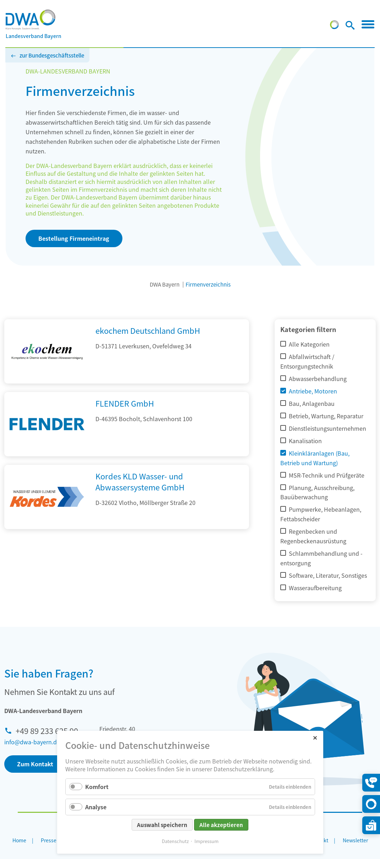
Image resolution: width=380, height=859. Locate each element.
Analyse (95, 807)
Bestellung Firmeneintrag (73, 238)
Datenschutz (175, 841)
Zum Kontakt (35, 764)
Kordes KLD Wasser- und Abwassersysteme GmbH (140, 481)
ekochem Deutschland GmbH (147, 330)
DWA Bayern (165, 284)
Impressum (206, 841)
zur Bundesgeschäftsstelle (52, 55)
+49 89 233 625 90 (47, 730)
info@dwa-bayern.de (32, 742)
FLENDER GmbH (124, 403)
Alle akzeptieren (221, 824)
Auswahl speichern (162, 824)
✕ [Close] (315, 737)
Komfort (97, 786)
